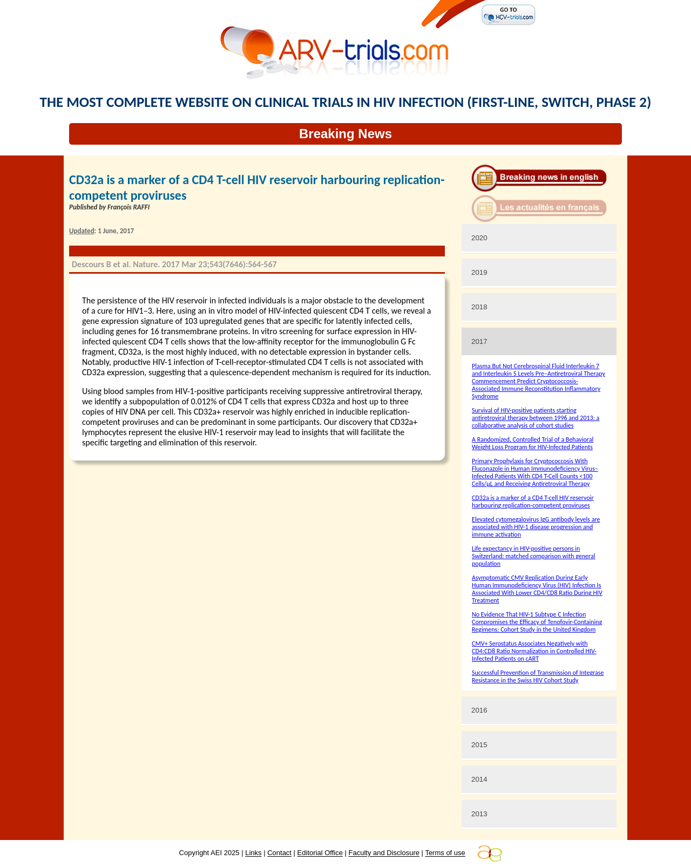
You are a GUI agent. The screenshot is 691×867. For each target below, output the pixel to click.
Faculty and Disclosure (384, 853)
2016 (479, 710)
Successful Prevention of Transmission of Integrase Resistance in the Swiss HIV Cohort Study (538, 676)
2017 (479, 341)
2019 (479, 272)
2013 (479, 814)
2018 (479, 307)
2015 (479, 745)
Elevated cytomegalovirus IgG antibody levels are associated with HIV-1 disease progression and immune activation (536, 527)
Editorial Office (320, 853)
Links (253, 853)
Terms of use (445, 853)
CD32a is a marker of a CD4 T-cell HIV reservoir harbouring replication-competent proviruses (533, 501)
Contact (279, 853)
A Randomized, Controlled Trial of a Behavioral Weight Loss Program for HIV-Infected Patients (532, 443)
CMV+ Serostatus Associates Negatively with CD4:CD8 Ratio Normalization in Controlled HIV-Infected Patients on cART (534, 651)
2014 (479, 779)
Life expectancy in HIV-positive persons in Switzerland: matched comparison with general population (533, 556)
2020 (479, 238)
